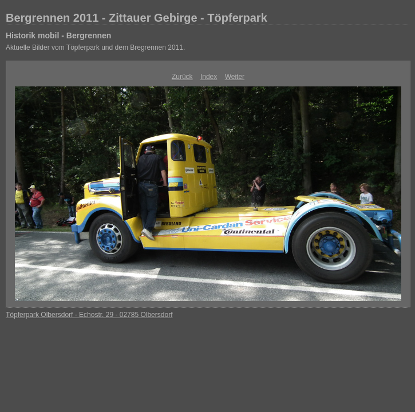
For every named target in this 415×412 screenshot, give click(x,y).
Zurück (182, 77)
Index (208, 77)
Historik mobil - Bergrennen (58, 35)
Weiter (234, 77)
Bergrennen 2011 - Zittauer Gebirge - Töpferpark (136, 17)
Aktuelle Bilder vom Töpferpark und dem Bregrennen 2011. (95, 47)
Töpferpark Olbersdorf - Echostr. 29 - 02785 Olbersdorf (89, 315)
